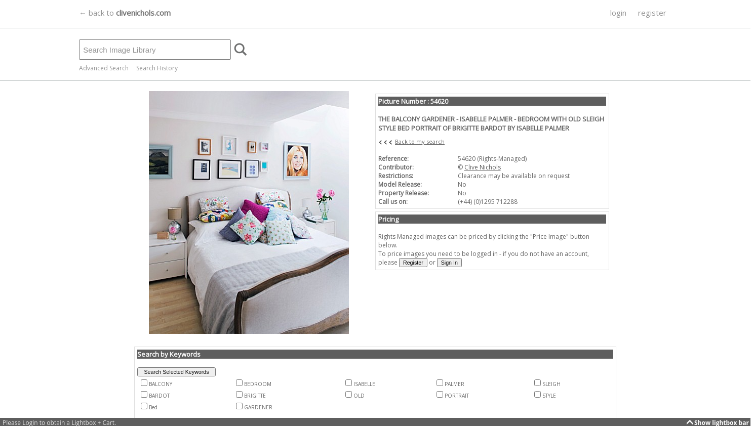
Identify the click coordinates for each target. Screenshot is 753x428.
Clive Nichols (482, 167)
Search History (157, 68)
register (652, 13)
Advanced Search (104, 68)
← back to (125, 13)
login (618, 13)
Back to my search (420, 141)
